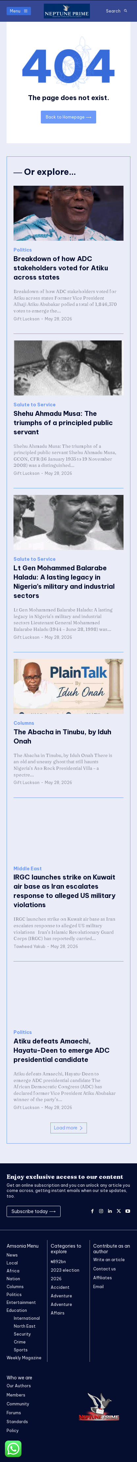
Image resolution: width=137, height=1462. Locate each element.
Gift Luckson (27, 318)
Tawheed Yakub (29, 946)
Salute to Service (35, 405)
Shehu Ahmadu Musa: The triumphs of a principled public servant (63, 422)
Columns (24, 723)
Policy (13, 1430)
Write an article (109, 1259)
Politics (23, 250)
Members (16, 1395)
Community (18, 1403)
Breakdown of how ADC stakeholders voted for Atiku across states (61, 268)
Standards (17, 1421)
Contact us (104, 1268)
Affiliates (102, 1277)
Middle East (28, 869)
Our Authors (19, 1385)
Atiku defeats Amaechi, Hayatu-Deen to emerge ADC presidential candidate (62, 1050)
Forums (14, 1412)
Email (98, 1286)
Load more (68, 1128)
